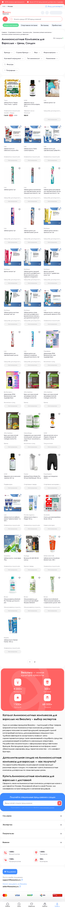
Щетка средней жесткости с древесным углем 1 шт (51, 273)
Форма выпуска (50, 52)
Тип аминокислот (33, 58)
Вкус (36, 52)
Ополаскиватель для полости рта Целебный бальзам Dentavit (31, 600)
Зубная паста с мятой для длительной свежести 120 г (52, 313)
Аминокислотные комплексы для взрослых (15, 34)
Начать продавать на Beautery (15, 884)
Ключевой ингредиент (12, 58)
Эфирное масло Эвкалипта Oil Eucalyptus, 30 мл (32, 104)
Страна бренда (22, 52)
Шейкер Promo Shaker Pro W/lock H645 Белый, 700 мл (32, 477)
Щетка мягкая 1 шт (9, 271)
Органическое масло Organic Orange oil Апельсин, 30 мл (51, 437)
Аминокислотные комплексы (42, 32)
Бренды (7, 52)
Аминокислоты (27, 32)
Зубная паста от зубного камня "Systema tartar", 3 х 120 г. (12, 518)
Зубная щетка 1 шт (49, 102)
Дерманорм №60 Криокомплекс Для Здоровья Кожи (50, 355)
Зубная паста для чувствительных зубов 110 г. (52, 149)
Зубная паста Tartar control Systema (30, 149)
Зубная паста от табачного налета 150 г (11, 149)
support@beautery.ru (11, 880)
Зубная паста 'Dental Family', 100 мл (11, 640)
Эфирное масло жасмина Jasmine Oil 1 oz (12, 477)
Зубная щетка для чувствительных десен (31, 231)
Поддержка (10, 872)
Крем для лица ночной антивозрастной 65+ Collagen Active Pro (31, 396)
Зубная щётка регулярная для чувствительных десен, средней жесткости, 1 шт (52, 191)
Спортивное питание (14, 32)
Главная (4, 32)
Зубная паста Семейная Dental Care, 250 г (51, 559)
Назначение (50, 58)
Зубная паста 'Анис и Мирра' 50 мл (30, 518)
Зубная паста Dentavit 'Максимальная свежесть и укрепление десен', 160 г (52, 600)
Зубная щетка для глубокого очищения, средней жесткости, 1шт (31, 355)
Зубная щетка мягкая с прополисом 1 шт (51, 231)
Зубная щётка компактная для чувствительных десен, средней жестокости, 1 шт (32, 191)
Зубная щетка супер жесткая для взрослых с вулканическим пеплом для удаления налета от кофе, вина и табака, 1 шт (32, 316)
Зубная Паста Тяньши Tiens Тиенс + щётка (11, 103)
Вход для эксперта (55, 6)
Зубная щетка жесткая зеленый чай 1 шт (11, 313)
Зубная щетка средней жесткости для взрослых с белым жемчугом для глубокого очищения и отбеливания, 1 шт (32, 275)
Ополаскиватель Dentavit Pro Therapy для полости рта (12, 600)
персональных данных (47, 807)
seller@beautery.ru (11, 886)
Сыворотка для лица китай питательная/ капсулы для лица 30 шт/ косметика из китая (32, 437)
